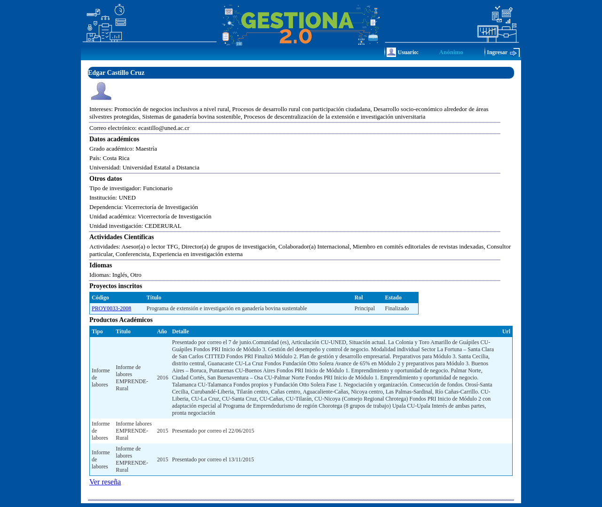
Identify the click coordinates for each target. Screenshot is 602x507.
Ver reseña (105, 482)
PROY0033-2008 (111, 308)
